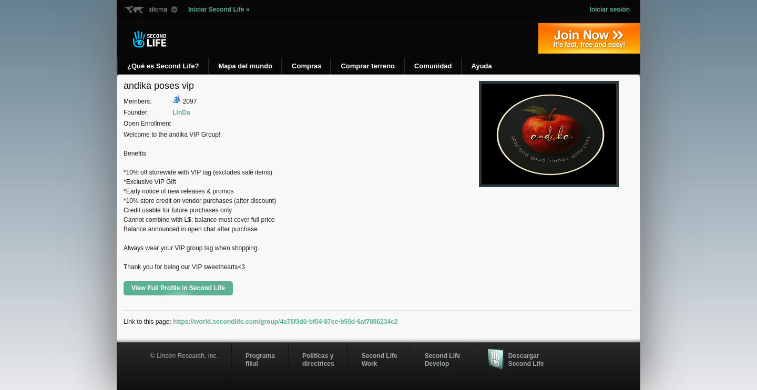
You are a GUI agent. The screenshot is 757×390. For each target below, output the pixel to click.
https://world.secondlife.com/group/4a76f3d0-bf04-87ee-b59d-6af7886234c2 (285, 321)
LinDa (181, 112)
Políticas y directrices (318, 359)
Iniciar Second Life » (219, 9)
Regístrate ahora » (589, 38)
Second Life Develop (443, 359)
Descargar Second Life (526, 359)
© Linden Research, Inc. (184, 356)
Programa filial (260, 359)
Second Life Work (379, 359)
